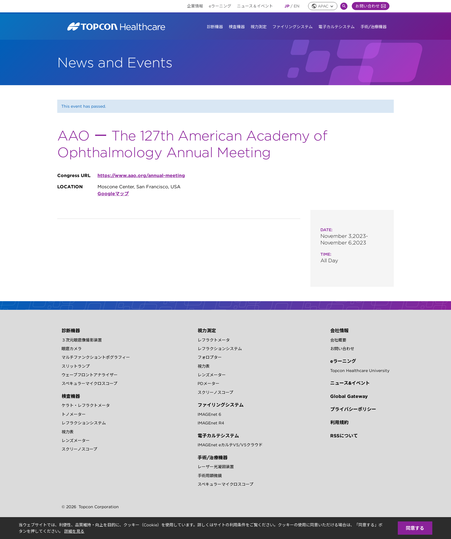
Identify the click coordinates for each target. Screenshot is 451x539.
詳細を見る (74, 531)
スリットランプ (76, 366)
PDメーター (208, 383)
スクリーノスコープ (79, 449)
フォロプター (210, 357)
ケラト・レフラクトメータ (86, 405)
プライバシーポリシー (353, 409)
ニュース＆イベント (255, 6)
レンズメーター (76, 440)
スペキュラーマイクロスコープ (89, 383)
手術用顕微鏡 (210, 475)
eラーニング (220, 6)
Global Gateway (349, 396)
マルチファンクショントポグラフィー (96, 357)
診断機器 (215, 26)
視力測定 (259, 26)
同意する (415, 528)
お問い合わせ (371, 6)
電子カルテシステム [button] (336, 26)
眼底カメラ (72, 348)
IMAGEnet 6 (209, 414)
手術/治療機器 (373, 26)
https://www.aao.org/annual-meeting (141, 175)
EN (296, 6)
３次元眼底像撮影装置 (82, 340)
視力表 (68, 431)
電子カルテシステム (218, 436)
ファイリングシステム (292, 26)
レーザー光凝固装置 (216, 466)
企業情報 (195, 6)
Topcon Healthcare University (359, 370)
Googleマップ (113, 193)
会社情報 (339, 330)
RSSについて (344, 436)
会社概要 (338, 340)
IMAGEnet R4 (211, 423)
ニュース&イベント (350, 383)
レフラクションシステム (84, 423)
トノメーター (74, 414)
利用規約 (339, 422)
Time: (325, 254)
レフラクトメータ (214, 340)
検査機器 (237, 26)
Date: (326, 229)
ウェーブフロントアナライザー (90, 374)
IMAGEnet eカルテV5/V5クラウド (230, 444)
